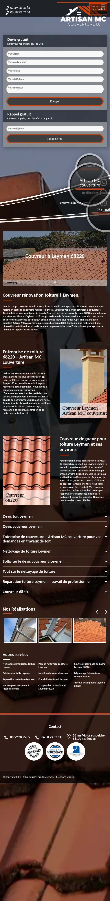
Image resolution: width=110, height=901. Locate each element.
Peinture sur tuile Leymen (16, 673)
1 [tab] (55, 284)
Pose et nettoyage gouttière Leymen (53, 665)
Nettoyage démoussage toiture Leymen (19, 665)
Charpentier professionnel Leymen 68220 (52, 687)
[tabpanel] (20, 630)
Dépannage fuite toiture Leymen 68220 (87, 675)
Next (106, 612)
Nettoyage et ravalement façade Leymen (16, 687)
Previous (97, 612)
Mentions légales (65, 777)
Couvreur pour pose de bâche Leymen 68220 (89, 665)
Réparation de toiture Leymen (18, 679)
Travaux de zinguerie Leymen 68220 (89, 684)
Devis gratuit (98, 9)
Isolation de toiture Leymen (53, 673)
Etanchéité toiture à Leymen (53, 679)
